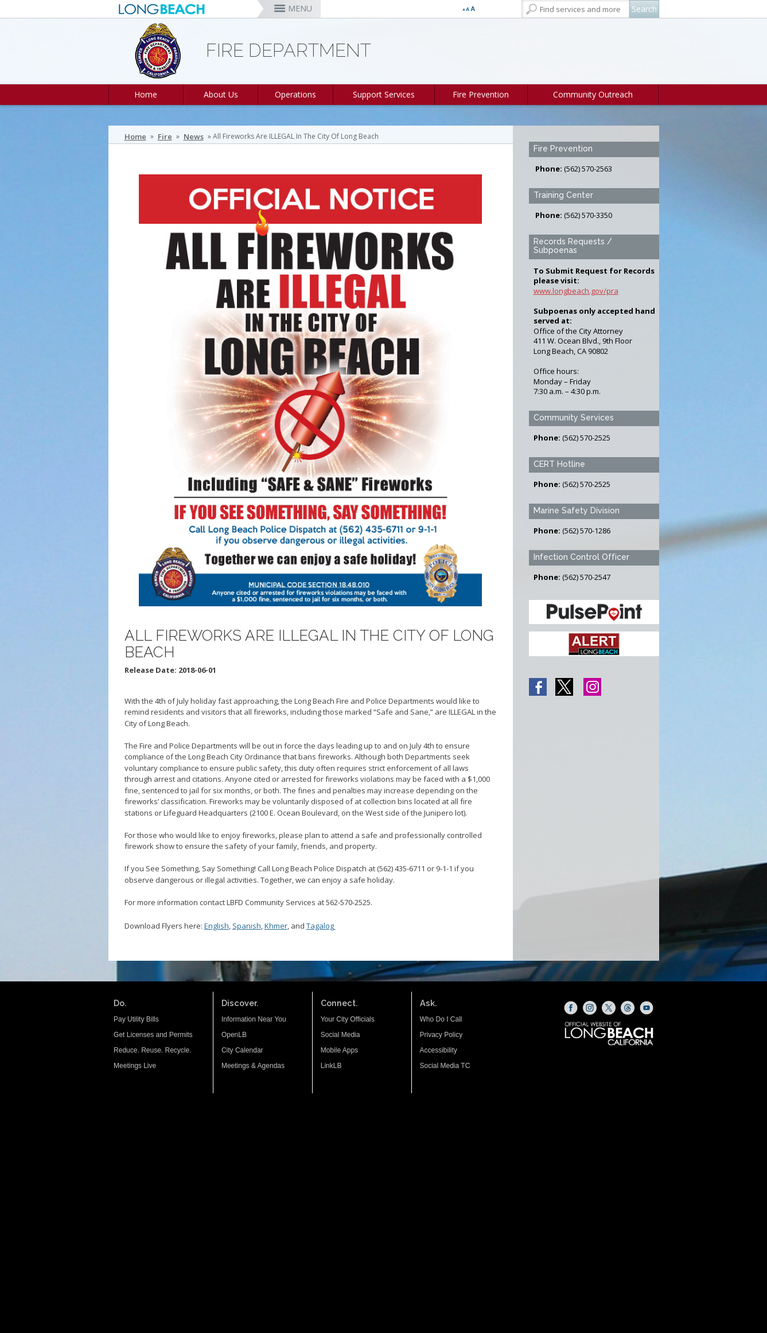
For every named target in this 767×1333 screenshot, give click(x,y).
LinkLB (331, 1066)
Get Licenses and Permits (153, 1035)
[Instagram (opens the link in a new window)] (590, 1008)
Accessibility (438, 1050)
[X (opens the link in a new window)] (609, 1008)
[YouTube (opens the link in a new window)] (646, 1008)
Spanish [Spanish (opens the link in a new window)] (246, 926)
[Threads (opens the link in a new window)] (627, 1008)
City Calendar (242, 1050)
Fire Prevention (481, 94)
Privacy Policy (441, 1035)
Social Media (340, 1035)
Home (145, 94)
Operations (295, 94)
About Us (221, 94)
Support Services (384, 94)
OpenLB (234, 1035)
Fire (165, 136)
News (194, 136)
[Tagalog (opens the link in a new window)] (335, 926)
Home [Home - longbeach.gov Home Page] (135, 136)
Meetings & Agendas (253, 1066)
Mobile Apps (339, 1050)
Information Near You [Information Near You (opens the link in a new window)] (253, 1019)
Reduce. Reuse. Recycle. (152, 1050)
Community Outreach (593, 94)
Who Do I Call (441, 1019)
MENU (300, 8)
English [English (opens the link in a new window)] (216, 926)
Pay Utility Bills (136, 1019)
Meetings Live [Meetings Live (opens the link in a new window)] (135, 1066)
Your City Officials (348, 1019)
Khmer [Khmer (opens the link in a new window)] (275, 926)
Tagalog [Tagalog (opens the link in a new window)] (320, 926)
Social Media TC (445, 1066)
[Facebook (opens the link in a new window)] (571, 1008)
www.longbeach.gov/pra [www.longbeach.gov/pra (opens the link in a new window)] (576, 291)
